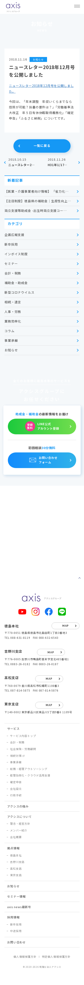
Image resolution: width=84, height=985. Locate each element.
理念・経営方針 (20, 823)
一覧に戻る (42, 145)
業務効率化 (12, 321)
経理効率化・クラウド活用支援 (30, 775)
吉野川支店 (17, 862)
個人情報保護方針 (25, 956)
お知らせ (11, 350)
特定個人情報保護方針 (56, 956)
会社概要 (16, 837)
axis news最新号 (19, 907)
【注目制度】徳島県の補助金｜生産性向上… (37, 201)
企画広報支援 (14, 234)
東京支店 (16, 875)
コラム (9, 331)
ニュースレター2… (22, 162)
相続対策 (16, 755)
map (65, 625)
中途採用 (16, 931)
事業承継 (11, 340)
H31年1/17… (62, 162)
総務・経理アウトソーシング (28, 769)
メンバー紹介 (18, 830)
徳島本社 (16, 855)
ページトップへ (79, 578)
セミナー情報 (16, 896)
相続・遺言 (12, 302)
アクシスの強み (18, 806)
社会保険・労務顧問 (23, 749)
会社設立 (16, 789)
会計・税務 (12, 273)
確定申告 (16, 782)
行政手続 (16, 795)
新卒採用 (11, 244)
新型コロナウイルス (19, 292)
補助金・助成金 (16, 283)
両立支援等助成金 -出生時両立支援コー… (35, 210)
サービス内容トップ (23, 736)
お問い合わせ (16, 942)
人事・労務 (12, 311)
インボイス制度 (16, 254)
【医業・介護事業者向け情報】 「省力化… (36, 191)
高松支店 (16, 868)
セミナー (11, 263)
